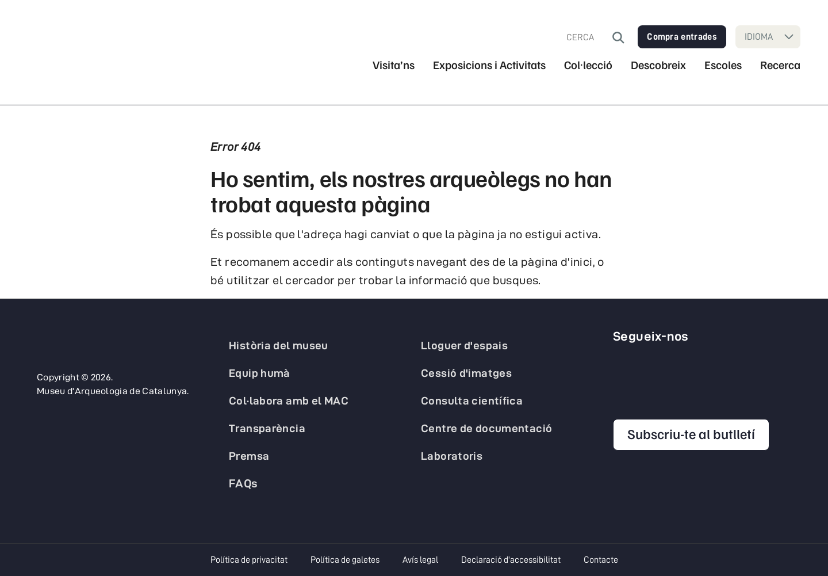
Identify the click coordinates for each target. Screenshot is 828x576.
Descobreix (658, 65)
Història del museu (278, 345)
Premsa (249, 455)
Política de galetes (344, 559)
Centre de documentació (486, 428)
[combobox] (589, 37)
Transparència (267, 428)
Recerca (780, 65)
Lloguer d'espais (464, 345)
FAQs (243, 483)
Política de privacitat (249, 559)
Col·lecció (588, 65)
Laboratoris (451, 455)
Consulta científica (472, 400)
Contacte (601, 559)
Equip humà (259, 373)
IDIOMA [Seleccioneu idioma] (759, 36)
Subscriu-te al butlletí (691, 433)
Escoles (723, 65)
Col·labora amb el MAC (288, 400)
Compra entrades (682, 36)
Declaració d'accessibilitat (511, 559)
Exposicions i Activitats (489, 65)
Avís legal (420, 559)
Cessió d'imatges (466, 373)
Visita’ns (394, 65)
